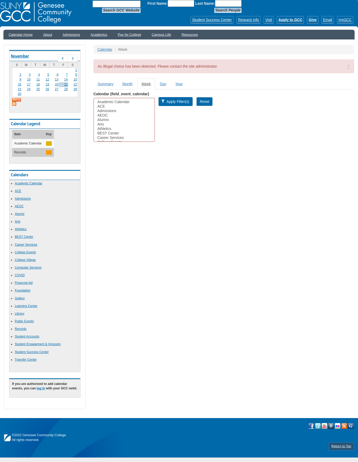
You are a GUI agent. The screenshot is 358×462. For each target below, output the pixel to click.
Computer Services (28, 267)
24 (28, 89)
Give (312, 20)
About (47, 35)
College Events (25, 252)
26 (47, 89)
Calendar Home (21, 35)
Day (163, 84)
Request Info (248, 20)
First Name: (157, 3)
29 (75, 89)
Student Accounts (27, 336)
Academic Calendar (28, 183)
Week (148, 85)
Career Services (26, 245)
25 (38, 89)
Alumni (19, 214)
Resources (190, 35)
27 (56, 89)
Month (127, 84)
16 (19, 84)
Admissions (71, 35)
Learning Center (26, 306)
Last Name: (205, 3)
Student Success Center (212, 20)
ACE (18, 191)
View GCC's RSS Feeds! (344, 426)
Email (327, 20)
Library (19, 313)
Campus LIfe (161, 35)
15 (75, 79)
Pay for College (129, 35)
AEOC (19, 206)
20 (56, 84)
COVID (20, 275)
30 (19, 94)
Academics (99, 35)
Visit (268, 20)
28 (66, 89)
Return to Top (341, 446)
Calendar (105, 49)
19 (47, 84)
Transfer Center (26, 359)
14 (66, 79)
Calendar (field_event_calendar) (121, 94)
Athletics (21, 229)
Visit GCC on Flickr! (337, 426)
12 (47, 79)
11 (38, 79)
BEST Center (24, 237)
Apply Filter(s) (175, 101)
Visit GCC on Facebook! (311, 426)
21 (66, 84)
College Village (25, 260)
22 (75, 84)
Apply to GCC (290, 20)
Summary (106, 84)
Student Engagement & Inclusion (38, 344)
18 (38, 84)
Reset (204, 101)
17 (28, 84)
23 (19, 89)
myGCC (345, 20)
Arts (17, 221)
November (20, 56)
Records (21, 329)
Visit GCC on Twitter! (318, 426)
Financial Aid (24, 283)
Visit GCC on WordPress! (331, 426)
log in (41, 388)
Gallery (20, 298)
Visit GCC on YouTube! (324, 426)
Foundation (22, 290)
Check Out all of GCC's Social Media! (351, 426)
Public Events (24, 321)
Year (179, 84)
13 (56, 79)
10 (28, 79)
